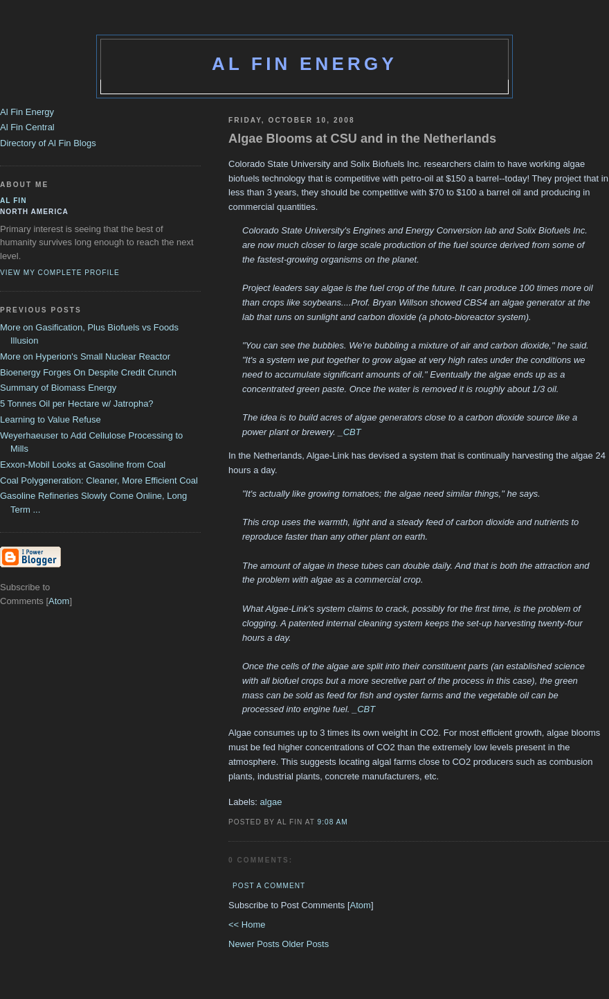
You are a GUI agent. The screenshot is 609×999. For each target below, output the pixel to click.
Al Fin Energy (304, 63)
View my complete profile (60, 272)
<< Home (246, 924)
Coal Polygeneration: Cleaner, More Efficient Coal (99, 480)
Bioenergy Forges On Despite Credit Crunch (88, 372)
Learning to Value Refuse (50, 419)
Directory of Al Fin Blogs (48, 143)
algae (271, 802)
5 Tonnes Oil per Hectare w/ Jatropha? (77, 403)
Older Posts (305, 944)
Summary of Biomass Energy (58, 387)
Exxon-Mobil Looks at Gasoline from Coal (82, 464)
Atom (360, 905)
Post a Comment (269, 886)
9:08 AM (333, 822)
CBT (352, 432)
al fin (13, 200)
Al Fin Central (27, 127)
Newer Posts (255, 944)
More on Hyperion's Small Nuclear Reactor (85, 356)
